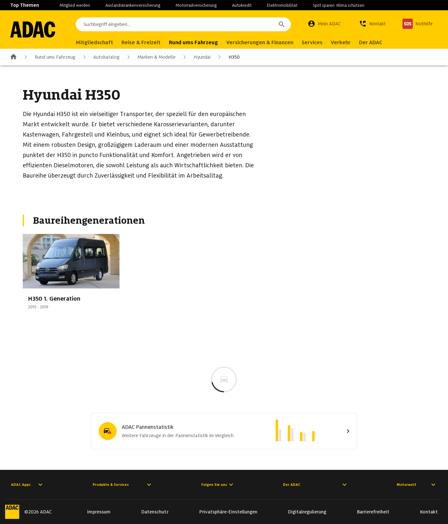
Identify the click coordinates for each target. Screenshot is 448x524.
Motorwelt (417, 484)
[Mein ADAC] (324, 24)
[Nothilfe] (417, 23)
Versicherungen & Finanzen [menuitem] (259, 42)
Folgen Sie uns (218, 484)
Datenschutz (155, 512)
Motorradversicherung (196, 5)
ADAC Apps (27, 484)
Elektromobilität (282, 5)
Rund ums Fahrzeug (48, 57)
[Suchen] (282, 24)
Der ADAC (315, 484)
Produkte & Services (123, 484)
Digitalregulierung (307, 512)
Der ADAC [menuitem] (370, 42)
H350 (228, 57)
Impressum (99, 512)
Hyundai (196, 57)
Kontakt (429, 512)
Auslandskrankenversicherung (132, 5)
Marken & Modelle (150, 57)
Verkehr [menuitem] (341, 42)
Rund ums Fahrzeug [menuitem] (193, 42)
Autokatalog (100, 57)
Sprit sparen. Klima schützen (338, 5)
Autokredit (242, 5)
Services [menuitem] (312, 42)
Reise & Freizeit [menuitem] (141, 42)
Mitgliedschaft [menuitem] (94, 42)
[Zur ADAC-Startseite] (32, 29)
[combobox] (183, 24)
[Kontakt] (372, 24)
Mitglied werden (75, 5)
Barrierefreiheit (373, 512)
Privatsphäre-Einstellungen (228, 512)
